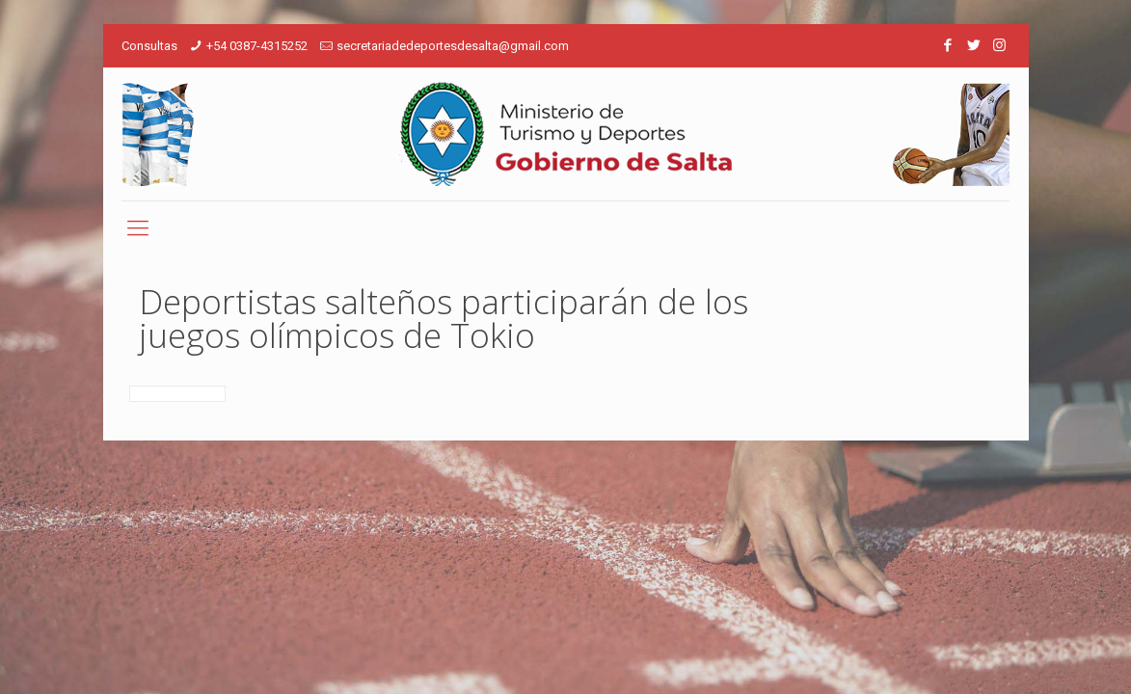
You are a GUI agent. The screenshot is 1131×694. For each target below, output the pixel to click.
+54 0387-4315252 (257, 46)
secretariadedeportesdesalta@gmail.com (453, 46)
